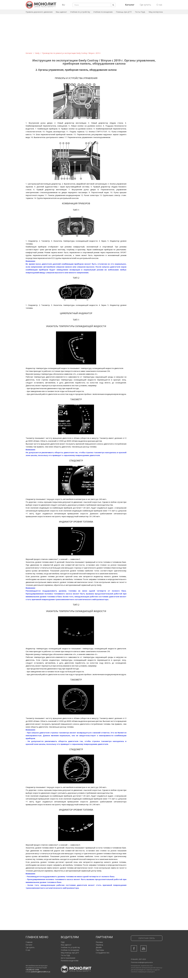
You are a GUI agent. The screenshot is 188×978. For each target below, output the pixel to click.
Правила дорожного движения (39, 12)
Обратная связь (146, 938)
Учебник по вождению (103, 12)
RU (63, 4)
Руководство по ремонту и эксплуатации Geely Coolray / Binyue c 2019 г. (71, 53)
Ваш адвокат (61, 12)
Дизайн (99, 947)
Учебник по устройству (80, 12)
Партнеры (100, 950)
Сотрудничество (102, 953)
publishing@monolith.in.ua (40, 972)
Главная (29, 942)
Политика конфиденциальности (142, 962)
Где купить (145, 4)
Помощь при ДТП (124, 12)
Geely (37, 53)
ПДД (62, 942)
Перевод (99, 945)
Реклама (99, 942)
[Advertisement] (94, 34)
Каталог (29, 53)
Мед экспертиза (156, 12)
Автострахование (68, 958)
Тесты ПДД (140, 12)
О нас (159, 4)
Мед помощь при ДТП (70, 953)
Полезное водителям (69, 960)
